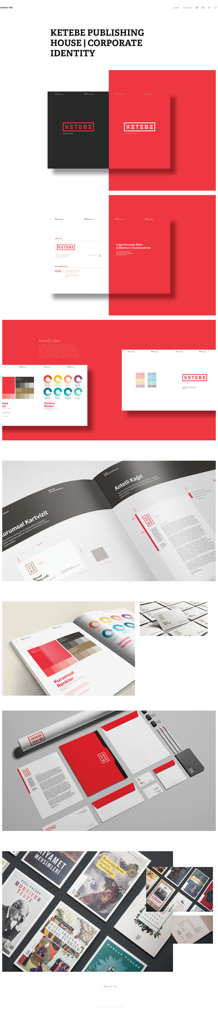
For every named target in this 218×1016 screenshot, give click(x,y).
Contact (187, 7)
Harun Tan (8, 7)
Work (176, 7)
